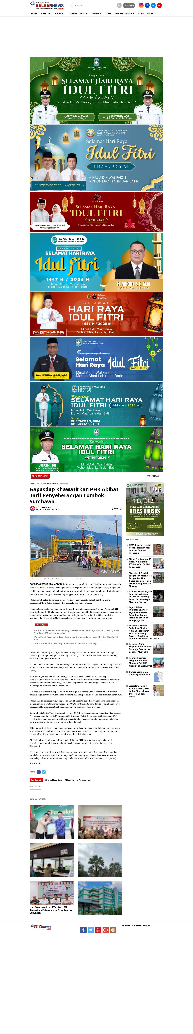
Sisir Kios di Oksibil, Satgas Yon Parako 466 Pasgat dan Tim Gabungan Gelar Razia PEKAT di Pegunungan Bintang (140, 580)
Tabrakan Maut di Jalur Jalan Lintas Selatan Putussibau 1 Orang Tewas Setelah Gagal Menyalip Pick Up (140, 596)
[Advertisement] (96, 35)
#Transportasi (83, 780)
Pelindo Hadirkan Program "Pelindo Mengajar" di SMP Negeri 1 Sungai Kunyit (140, 662)
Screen (129, 5)
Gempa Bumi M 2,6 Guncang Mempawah (139, 673)
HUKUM (84, 13)
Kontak (146, 925)
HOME (34, 13)
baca (115, 509)
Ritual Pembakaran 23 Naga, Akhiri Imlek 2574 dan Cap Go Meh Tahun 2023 (140, 563)
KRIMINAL (97, 13)
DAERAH (73, 13)
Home (32, 483)
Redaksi (126, 925)
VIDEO (140, 13)
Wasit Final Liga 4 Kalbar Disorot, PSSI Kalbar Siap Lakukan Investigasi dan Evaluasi (139, 691)
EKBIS (108, 13)
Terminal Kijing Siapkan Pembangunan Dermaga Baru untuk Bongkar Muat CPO (140, 648)
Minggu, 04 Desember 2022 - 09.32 (47, 509)
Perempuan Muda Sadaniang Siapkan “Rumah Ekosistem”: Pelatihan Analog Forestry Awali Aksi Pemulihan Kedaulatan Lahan (144, 632)
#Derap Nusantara (53, 780)
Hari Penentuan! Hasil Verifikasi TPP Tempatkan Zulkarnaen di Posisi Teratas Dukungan (51, 910)
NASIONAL (46, 13)
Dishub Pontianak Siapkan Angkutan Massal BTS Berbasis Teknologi (65, 644)
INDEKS (150, 13)
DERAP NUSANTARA (124, 13)
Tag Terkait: (36, 780)
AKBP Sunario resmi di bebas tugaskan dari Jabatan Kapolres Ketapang (140, 549)
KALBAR (59, 13)
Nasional (53, 483)
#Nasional (69, 780)
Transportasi (63, 483)
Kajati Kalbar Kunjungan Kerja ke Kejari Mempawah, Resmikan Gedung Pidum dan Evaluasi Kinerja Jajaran (139, 614)
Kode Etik (136, 925)
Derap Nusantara (42, 483)
